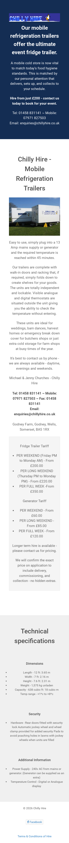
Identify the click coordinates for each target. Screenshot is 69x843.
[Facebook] (34, 822)
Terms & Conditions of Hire (34, 836)
